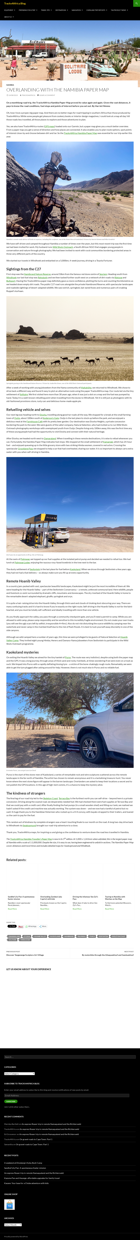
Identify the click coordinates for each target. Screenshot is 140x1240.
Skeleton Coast (118, 936)
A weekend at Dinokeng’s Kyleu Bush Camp (23, 1163)
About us (8, 17)
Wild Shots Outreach (63, 247)
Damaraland (14, 936)
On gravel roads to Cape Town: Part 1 (36, 1139)
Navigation (76, 10)
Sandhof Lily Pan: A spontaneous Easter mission (25, 1168)
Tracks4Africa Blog (15, 3)
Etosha (27, 936)
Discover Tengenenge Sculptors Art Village (38, 953)
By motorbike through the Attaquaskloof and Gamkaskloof (102, 953)
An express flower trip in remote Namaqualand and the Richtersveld (51, 1124)
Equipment (8, 10)
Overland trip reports (95, 10)
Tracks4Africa (28, 95)
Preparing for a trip (27, 10)
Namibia (10, 85)
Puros (92, 936)
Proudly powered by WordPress (16, 1236)
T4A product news (118, 10)
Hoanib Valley (40, 936)
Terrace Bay (25, 940)
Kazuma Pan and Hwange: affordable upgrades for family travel (32, 1178)
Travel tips (45, 10)
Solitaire (12, 940)
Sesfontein (103, 936)
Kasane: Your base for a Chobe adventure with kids (26, 1183)
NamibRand (69, 936)
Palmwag (82, 936)
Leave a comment (47, 95)
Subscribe (10, 1101)
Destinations (60, 10)
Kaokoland (55, 936)
